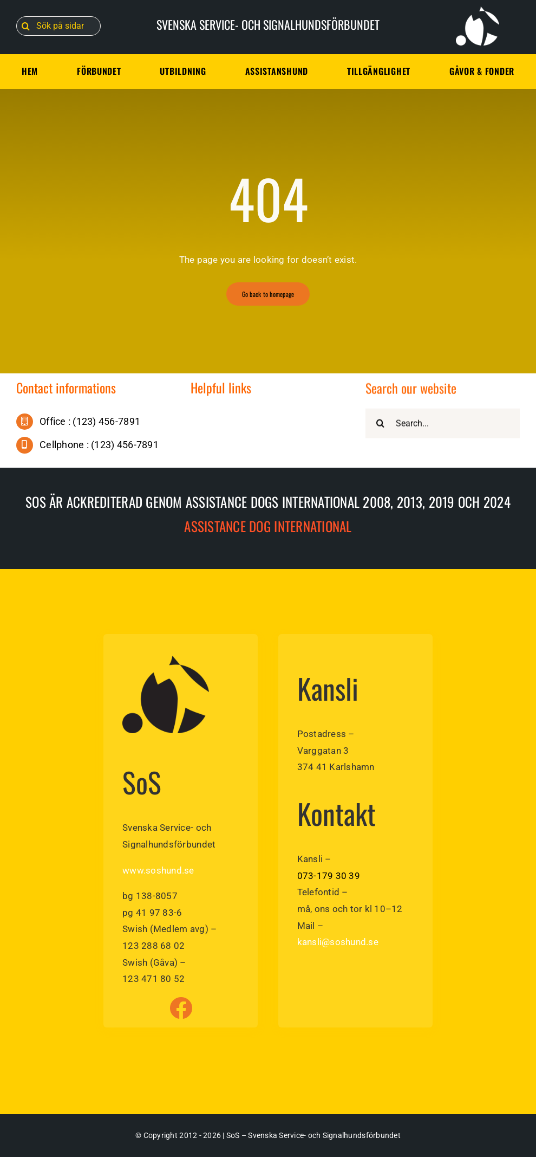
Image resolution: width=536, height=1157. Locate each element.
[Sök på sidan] (58, 26)
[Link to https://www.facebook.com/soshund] (180, 1008)
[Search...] (442, 425)
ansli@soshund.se (340, 941)
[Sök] (26, 26)
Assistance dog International (267, 526)
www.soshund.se (158, 870)
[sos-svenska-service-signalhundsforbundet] (165, 660)
